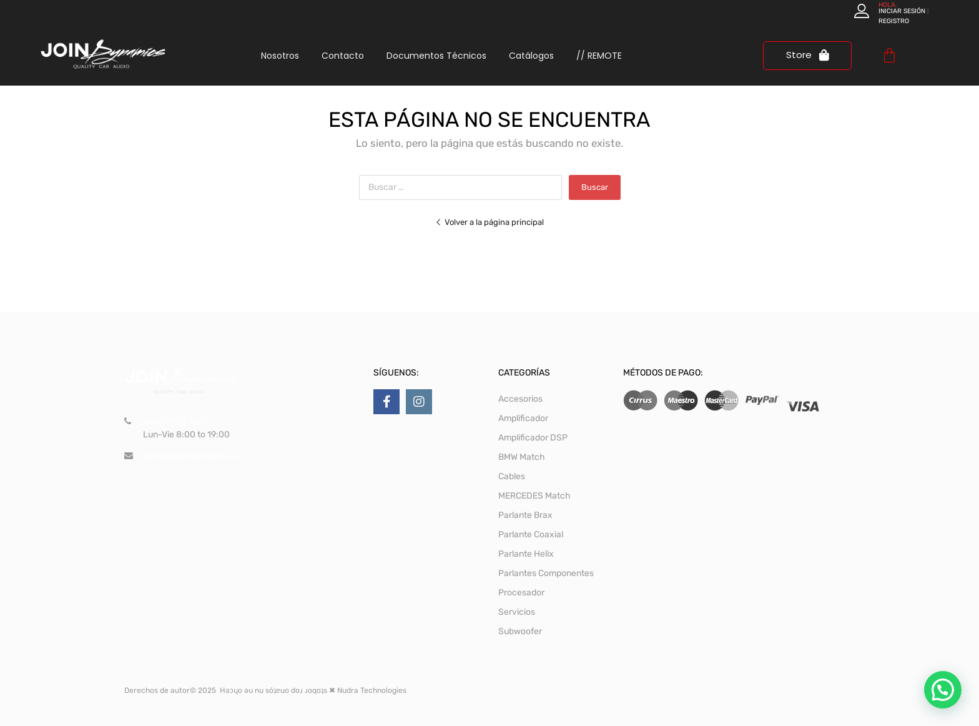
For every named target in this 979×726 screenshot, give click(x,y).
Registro (893, 21)
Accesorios (520, 399)
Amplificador (523, 418)
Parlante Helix (526, 554)
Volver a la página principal (489, 222)
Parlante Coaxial (530, 534)
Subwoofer (520, 631)
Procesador (521, 592)
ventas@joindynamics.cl (191, 455)
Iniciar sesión (901, 11)
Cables (511, 476)
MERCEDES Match (534, 495)
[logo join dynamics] (103, 53)
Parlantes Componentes (546, 573)
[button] (943, 690)
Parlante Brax (525, 515)
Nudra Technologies (371, 690)
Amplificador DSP (533, 437)
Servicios (516, 612)
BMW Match (521, 457)
